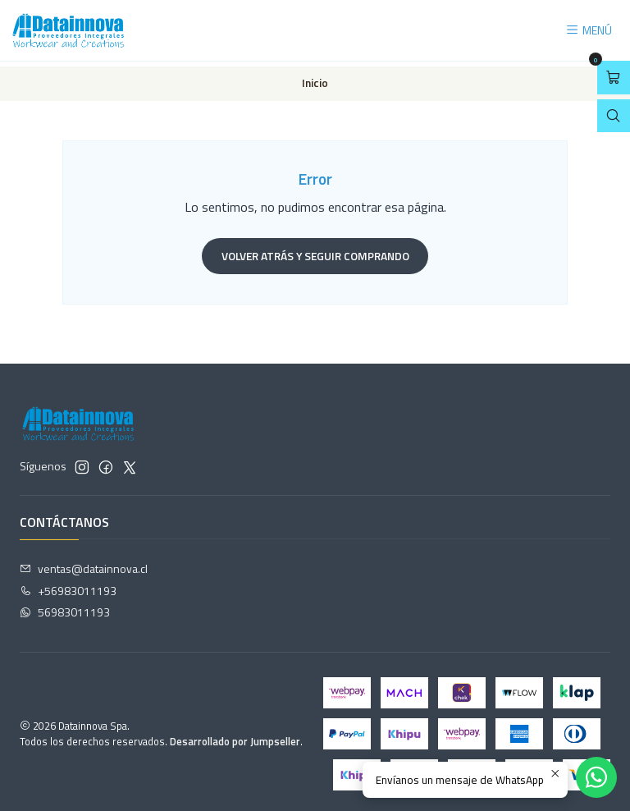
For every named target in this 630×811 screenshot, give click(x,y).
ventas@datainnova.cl (84, 563)
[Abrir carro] (613, 77)
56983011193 (65, 607)
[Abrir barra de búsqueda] (613, 116)
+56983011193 (68, 585)
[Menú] (588, 31)
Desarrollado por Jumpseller (235, 737)
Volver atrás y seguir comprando (315, 250)
